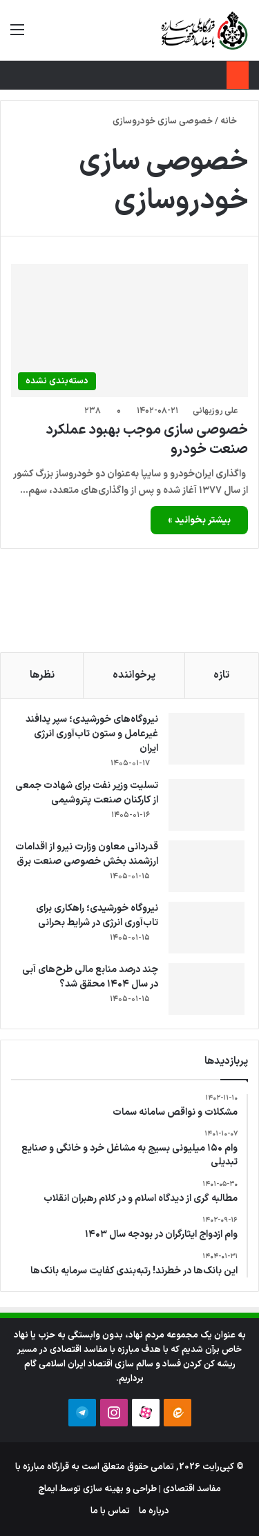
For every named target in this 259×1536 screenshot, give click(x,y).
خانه (234, 121)
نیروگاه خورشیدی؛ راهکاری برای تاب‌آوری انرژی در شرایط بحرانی (97, 915)
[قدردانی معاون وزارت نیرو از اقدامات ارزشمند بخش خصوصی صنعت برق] (206, 866)
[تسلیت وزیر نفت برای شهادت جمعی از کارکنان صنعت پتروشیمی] (206, 805)
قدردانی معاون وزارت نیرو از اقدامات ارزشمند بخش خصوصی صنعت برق (86, 854)
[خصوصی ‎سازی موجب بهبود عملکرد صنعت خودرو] (129, 330)
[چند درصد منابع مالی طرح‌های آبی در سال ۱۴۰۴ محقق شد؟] (206, 989)
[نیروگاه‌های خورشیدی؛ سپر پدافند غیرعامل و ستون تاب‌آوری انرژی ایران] (206, 739)
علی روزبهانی (215, 411)
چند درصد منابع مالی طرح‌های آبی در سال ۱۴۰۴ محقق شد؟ (90, 976)
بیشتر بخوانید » (199, 520)
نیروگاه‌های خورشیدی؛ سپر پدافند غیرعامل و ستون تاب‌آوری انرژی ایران (92, 734)
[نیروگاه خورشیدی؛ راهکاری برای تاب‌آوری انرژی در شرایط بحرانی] (206, 927)
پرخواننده (134, 675)
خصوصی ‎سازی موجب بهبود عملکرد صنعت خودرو (147, 440)
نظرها (42, 675)
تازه (221, 675)
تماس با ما (110, 1511)
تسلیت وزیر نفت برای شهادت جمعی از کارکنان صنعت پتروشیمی (86, 792)
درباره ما (154, 1511)
